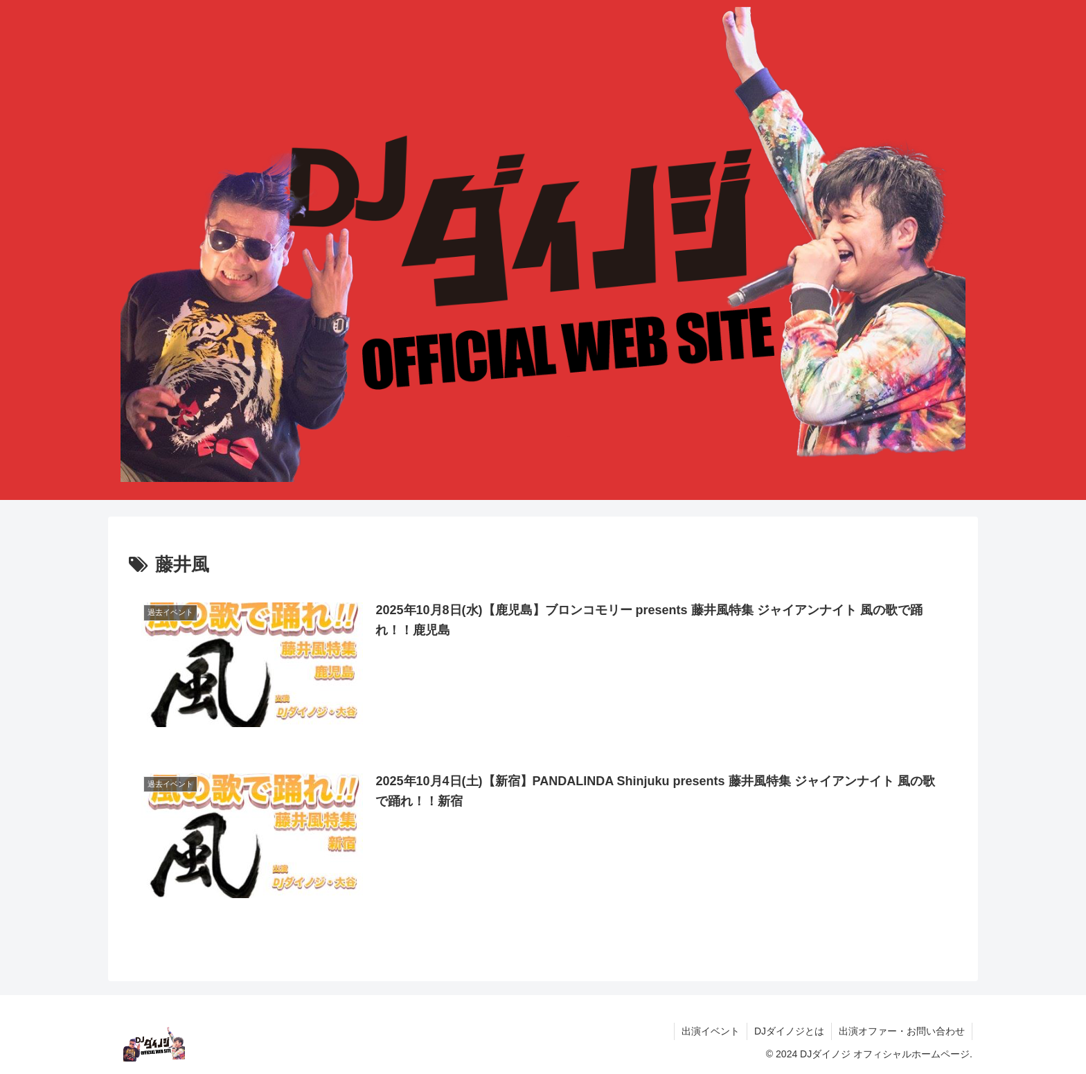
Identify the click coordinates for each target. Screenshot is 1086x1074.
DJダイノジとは (789, 1031)
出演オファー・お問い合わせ (902, 1031)
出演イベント (711, 1031)
